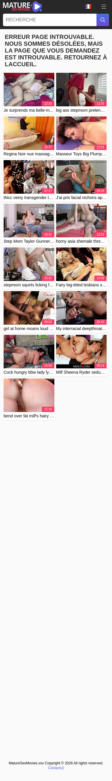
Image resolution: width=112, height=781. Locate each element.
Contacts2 (56, 768)
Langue (88, 7)
